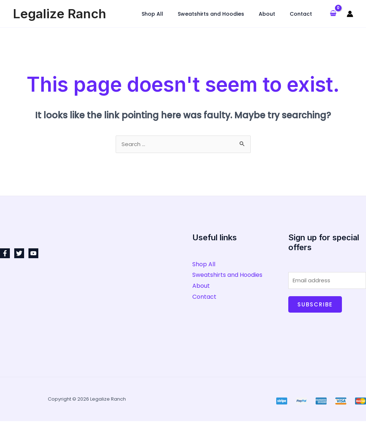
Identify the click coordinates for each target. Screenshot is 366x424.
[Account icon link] (350, 14)
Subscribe (315, 307)
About (201, 287)
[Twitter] (19, 254)
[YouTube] (33, 254)
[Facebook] (5, 254)
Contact (204, 298)
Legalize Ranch (59, 13)
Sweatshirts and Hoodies (227, 276)
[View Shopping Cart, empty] (333, 14)
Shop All (203, 265)
